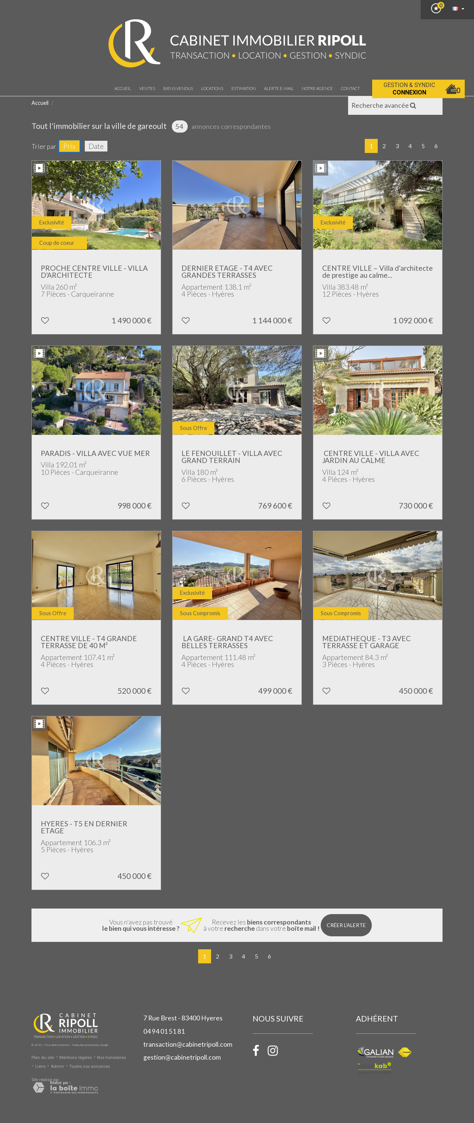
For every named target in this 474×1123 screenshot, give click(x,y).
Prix (69, 146)
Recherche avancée (383, 105)
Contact (350, 88)
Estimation (243, 88)
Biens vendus (178, 88)
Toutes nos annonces (89, 1066)
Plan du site (42, 1057)
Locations (212, 88)
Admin (57, 1066)
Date (96, 146)
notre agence (317, 88)
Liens (40, 1066)
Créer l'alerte (346, 925)
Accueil (122, 88)
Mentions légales (75, 1057)
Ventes (147, 88)
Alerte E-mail (279, 88)
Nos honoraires (111, 1057)
